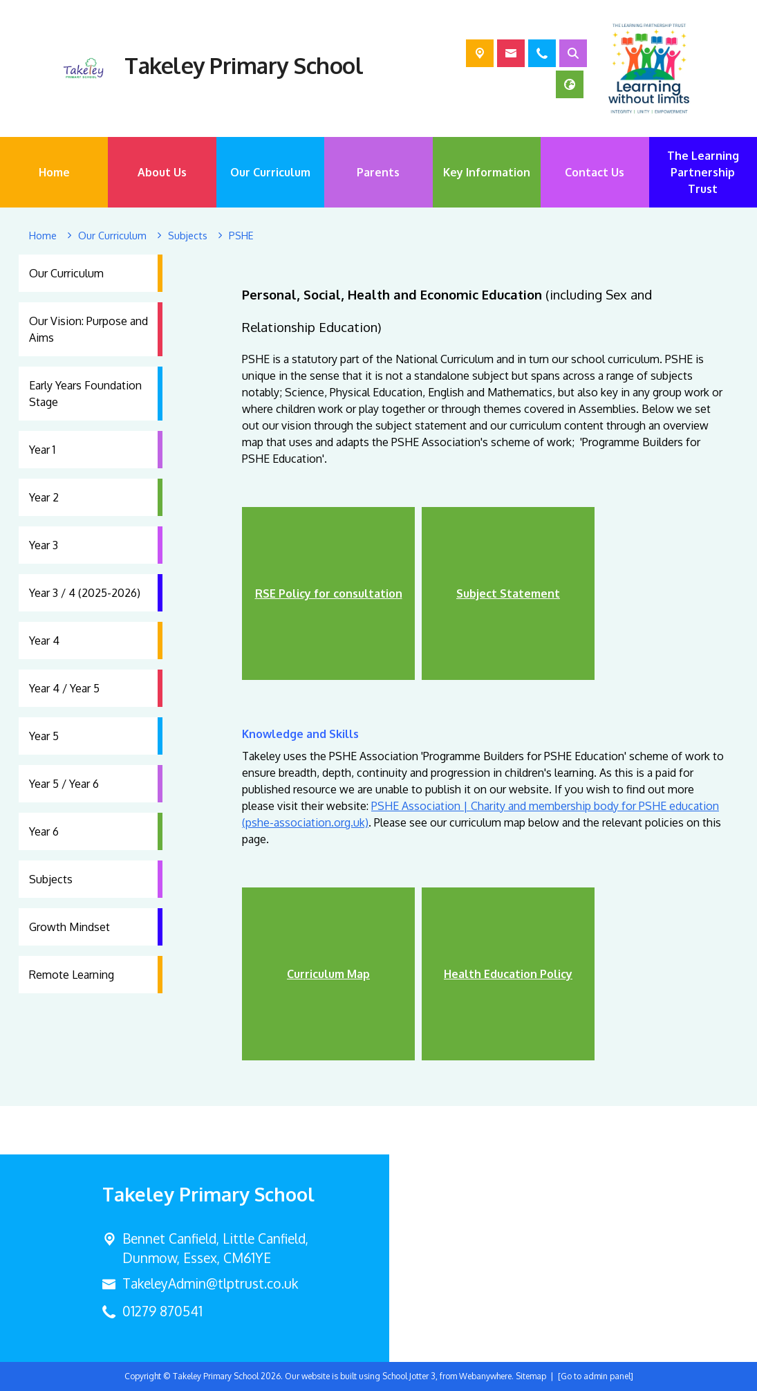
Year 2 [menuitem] (44, 497)
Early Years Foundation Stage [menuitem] (85, 393)
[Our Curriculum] (112, 235)
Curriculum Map (328, 974)
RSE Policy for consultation (328, 593)
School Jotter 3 (409, 1376)
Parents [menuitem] (378, 172)
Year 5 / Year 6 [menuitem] (64, 784)
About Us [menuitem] (162, 172)
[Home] (43, 235)
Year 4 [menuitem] (44, 640)
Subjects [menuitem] (51, 879)
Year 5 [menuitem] (44, 736)
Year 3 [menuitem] (43, 545)
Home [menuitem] (54, 172)
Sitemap (531, 1376)
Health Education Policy (508, 974)
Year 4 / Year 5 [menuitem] (64, 688)
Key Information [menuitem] (486, 172)
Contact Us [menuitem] (594, 172)
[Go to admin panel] (595, 1376)
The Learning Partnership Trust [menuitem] (703, 172)
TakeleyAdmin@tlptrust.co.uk (210, 1283)
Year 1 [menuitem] (42, 450)
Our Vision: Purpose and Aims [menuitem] (88, 329)
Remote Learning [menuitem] (71, 975)
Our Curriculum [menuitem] (270, 172)
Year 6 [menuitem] (44, 831)
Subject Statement (508, 593)
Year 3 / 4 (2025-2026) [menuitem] (84, 593)
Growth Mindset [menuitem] (69, 927)
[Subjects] (187, 235)
